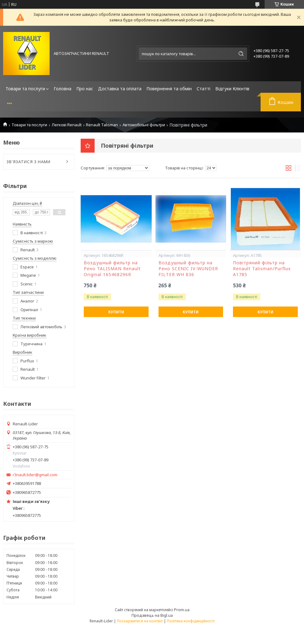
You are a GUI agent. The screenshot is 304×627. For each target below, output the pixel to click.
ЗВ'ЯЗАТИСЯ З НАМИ (29, 161)
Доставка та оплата (119, 89)
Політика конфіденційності (191, 621)
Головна (62, 89)
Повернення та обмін (169, 89)
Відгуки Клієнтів (232, 89)
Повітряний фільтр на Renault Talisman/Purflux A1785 (262, 268)
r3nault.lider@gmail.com (35, 474)
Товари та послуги (25, 89)
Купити (116, 312)
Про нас (84, 89)
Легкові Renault (67, 125)
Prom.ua (182, 609)
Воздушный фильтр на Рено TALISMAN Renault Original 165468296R (112, 268)
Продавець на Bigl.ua (152, 615)
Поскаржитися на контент (140, 621)
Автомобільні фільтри (144, 125)
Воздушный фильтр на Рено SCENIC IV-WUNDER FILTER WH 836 (188, 268)
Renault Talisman (102, 125)
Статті (203, 89)
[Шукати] (241, 53)
